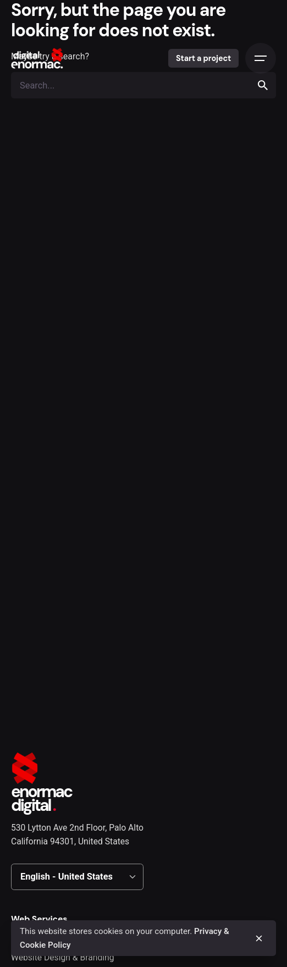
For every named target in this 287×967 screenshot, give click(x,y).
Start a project (203, 58)
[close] (259, 938)
